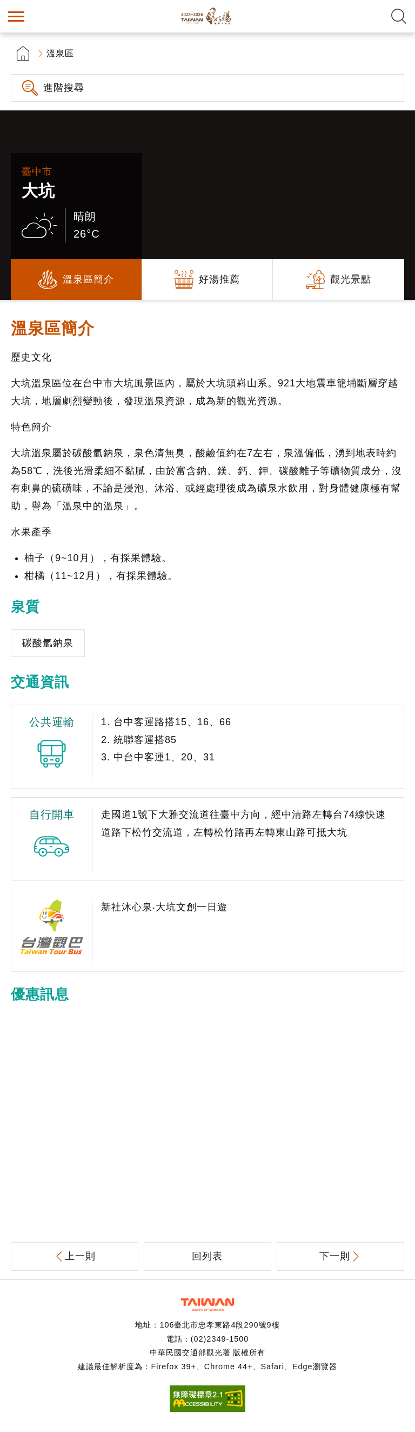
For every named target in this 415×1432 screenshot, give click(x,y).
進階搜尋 (63, 87)
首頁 (23, 53)
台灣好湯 (207, 16)
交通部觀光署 (207, 1304)
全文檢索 (399, 16)
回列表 (207, 1256)
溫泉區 (60, 53)
